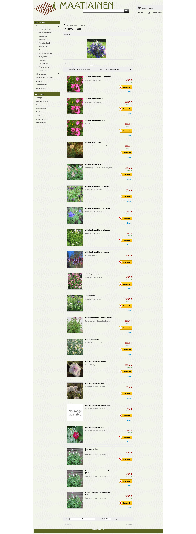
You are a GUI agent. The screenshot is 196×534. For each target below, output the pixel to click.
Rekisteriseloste (41, 119)
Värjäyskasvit (43, 57)
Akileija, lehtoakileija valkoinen (97, 230)
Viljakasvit (42, 39)
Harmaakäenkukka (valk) (95, 383)
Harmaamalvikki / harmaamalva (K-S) (98, 472)
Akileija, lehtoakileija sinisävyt (97, 208)
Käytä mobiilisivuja (98, 529)
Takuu (38, 115)
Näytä (71, 69)
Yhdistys (39, 98)
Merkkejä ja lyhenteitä (43, 101)
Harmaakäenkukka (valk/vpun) (97, 405)
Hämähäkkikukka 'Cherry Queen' (98, 318)
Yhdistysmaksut (41, 84)
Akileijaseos (90, 296)
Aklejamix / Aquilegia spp (93, 299)
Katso (129, 91)
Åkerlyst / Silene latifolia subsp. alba (96, 146)
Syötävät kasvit (44, 46)
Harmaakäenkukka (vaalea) (96, 361)
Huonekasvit (43, 36)
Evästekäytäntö (41, 122)
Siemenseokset (41, 74)
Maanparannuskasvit (45, 53)
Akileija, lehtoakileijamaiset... (97, 252)
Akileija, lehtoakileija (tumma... (97, 186)
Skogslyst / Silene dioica (93, 80)
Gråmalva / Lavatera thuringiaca (95, 454)
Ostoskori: (147, 8)
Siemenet (39, 26)
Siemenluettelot (41, 88)
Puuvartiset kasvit (44, 43)
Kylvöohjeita (40, 105)
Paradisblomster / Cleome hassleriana (97, 321)
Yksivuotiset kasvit (45, 29)
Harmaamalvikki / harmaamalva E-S (98, 494)
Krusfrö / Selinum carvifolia (94, 343)
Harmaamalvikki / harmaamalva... (92, 450)
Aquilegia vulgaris (91, 255)
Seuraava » (128, 64)
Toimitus (39, 112)
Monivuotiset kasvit (45, 32)
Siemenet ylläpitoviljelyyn (44, 77)
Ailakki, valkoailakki (93, 142)
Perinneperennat (44, 67)
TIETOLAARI (39, 94)
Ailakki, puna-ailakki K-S (95, 121)
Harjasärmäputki (92, 340)
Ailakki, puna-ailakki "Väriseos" (98, 77)
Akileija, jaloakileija (93, 164)
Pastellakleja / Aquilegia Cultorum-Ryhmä (98, 168)
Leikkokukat (42, 60)
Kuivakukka (42, 70)
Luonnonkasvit (43, 63)
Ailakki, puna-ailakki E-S (95, 99)
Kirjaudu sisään (157, 13)
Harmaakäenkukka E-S (94, 427)
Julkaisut (39, 81)
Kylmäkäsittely (41, 108)
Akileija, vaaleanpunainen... (96, 274)
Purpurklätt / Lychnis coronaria (95, 365)
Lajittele (101, 69)
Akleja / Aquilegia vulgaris (93, 189)
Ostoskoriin (125, 87)
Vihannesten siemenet (46, 50)
